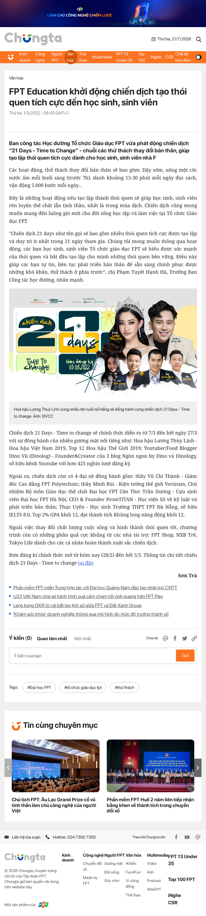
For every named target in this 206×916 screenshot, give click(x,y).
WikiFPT (154, 888)
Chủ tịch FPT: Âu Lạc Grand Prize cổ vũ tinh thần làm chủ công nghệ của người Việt (54, 804)
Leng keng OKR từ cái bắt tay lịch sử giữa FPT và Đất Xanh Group (77, 605)
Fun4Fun (133, 871)
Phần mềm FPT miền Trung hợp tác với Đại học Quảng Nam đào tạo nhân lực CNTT (95, 587)
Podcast (154, 880)
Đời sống (111, 871)
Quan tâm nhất (52, 638)
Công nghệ (40, 56)
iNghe (155, 57)
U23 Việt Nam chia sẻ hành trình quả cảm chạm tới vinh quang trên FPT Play (88, 596)
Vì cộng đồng (132, 883)
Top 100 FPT (181, 879)
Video (152, 862)
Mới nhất (82, 638)
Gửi (185, 655)
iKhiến (131, 862)
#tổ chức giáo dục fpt (83, 686)
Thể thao (83, 56)
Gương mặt (113, 862)
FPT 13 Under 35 (124, 56)
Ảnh (150, 871)
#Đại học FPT (39, 686)
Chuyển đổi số (92, 865)
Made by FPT (90, 880)
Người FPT (57, 56)
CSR (169, 57)
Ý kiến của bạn (103, 655)
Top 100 (141, 56)
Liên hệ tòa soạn (22, 836)
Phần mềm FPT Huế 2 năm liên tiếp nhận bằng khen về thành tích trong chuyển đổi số (150, 804)
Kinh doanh (24, 56)
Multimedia (102, 57)
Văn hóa (70, 56)
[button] (197, 767)
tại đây (86, 562)
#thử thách (124, 686)
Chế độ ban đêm (188, 56)
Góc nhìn (111, 880)
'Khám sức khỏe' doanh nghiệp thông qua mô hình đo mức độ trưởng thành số (91, 614)
